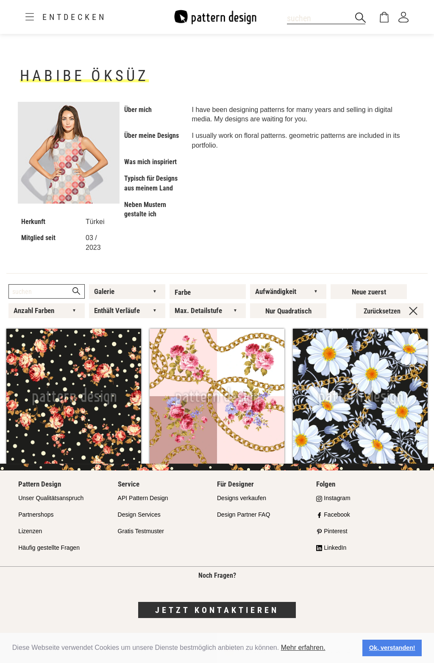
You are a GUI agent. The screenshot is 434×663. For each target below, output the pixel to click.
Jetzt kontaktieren (217, 610)
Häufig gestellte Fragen (49, 547)
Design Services (139, 514)
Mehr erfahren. (303, 647)
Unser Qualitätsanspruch (50, 498)
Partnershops (35, 514)
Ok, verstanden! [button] (392, 647)
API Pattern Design (143, 498)
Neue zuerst (369, 292)
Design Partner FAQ (243, 514)
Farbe (183, 292)
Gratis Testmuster (141, 531)
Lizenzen (30, 531)
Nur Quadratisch (288, 311)
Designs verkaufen (241, 498)
